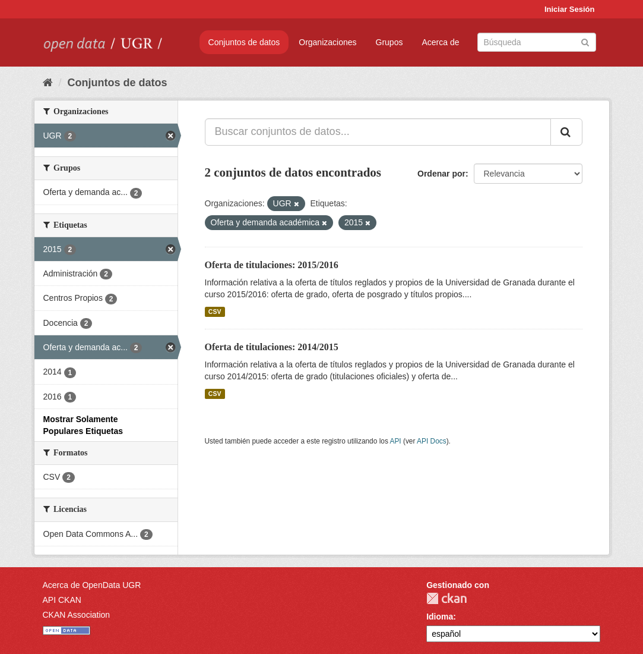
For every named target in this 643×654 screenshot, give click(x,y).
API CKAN (62, 600)
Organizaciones (327, 42)
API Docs (431, 441)
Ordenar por (441, 173)
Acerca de (440, 42)
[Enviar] (585, 41)
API (395, 441)
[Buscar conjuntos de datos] (536, 42)
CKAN (446, 598)
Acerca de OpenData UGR (92, 585)
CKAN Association (76, 615)
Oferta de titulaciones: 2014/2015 (271, 347)
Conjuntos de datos (244, 42)
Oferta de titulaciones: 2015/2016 (271, 265)
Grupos (389, 42)
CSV (214, 311)
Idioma (439, 616)
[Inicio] (48, 83)
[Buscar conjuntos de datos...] (378, 132)
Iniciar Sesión (569, 9)
